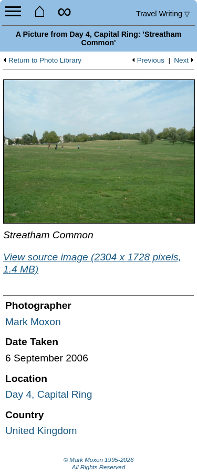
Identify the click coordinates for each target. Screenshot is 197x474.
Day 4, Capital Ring (48, 394)
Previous (150, 60)
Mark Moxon (33, 321)
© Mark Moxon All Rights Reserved (99, 463)
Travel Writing (163, 13)
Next (181, 60)
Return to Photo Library (44, 60)
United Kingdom (41, 430)
